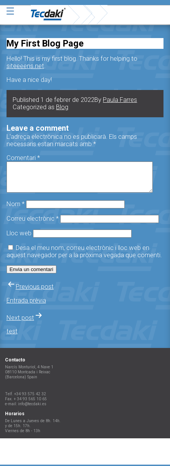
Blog (62, 107)
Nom (16, 209)
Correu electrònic (33, 224)
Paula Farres (120, 99)
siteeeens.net (25, 66)
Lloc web (19, 239)
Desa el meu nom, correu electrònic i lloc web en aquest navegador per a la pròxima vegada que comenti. (84, 257)
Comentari (23, 157)
